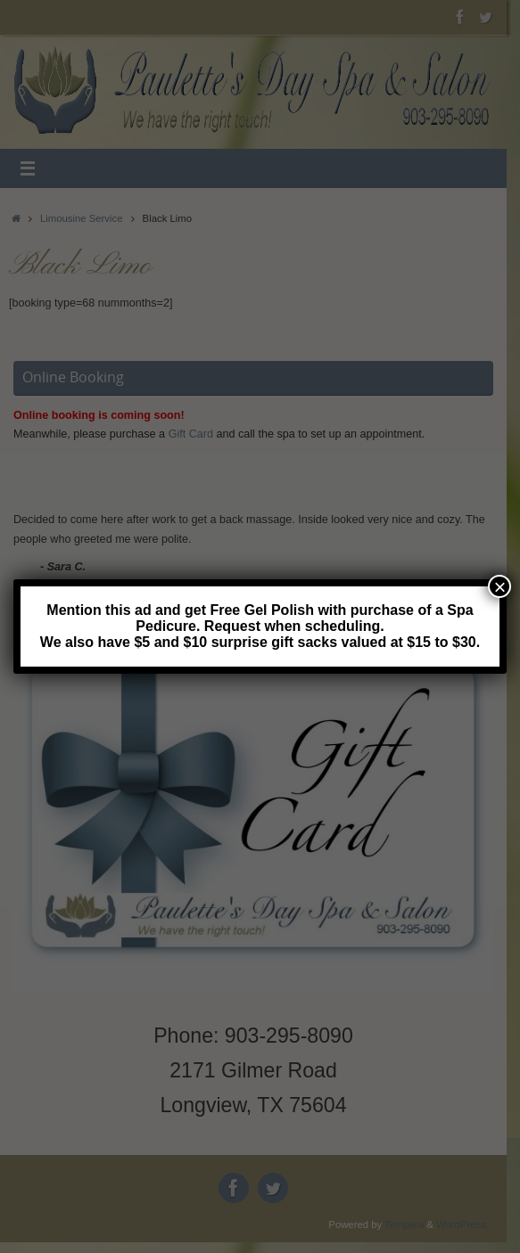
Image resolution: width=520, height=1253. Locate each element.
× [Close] (499, 586)
